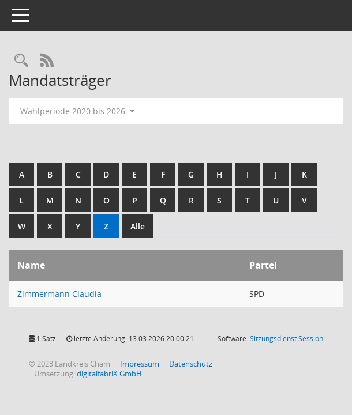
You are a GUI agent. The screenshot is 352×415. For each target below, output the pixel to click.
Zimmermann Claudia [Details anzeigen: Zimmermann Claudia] (59, 293)
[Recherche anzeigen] (21, 60)
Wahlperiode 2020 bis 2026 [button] (77, 110)
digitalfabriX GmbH (109, 373)
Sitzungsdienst (286, 339)
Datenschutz (190, 364)
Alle (137, 226)
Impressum (139, 364)
